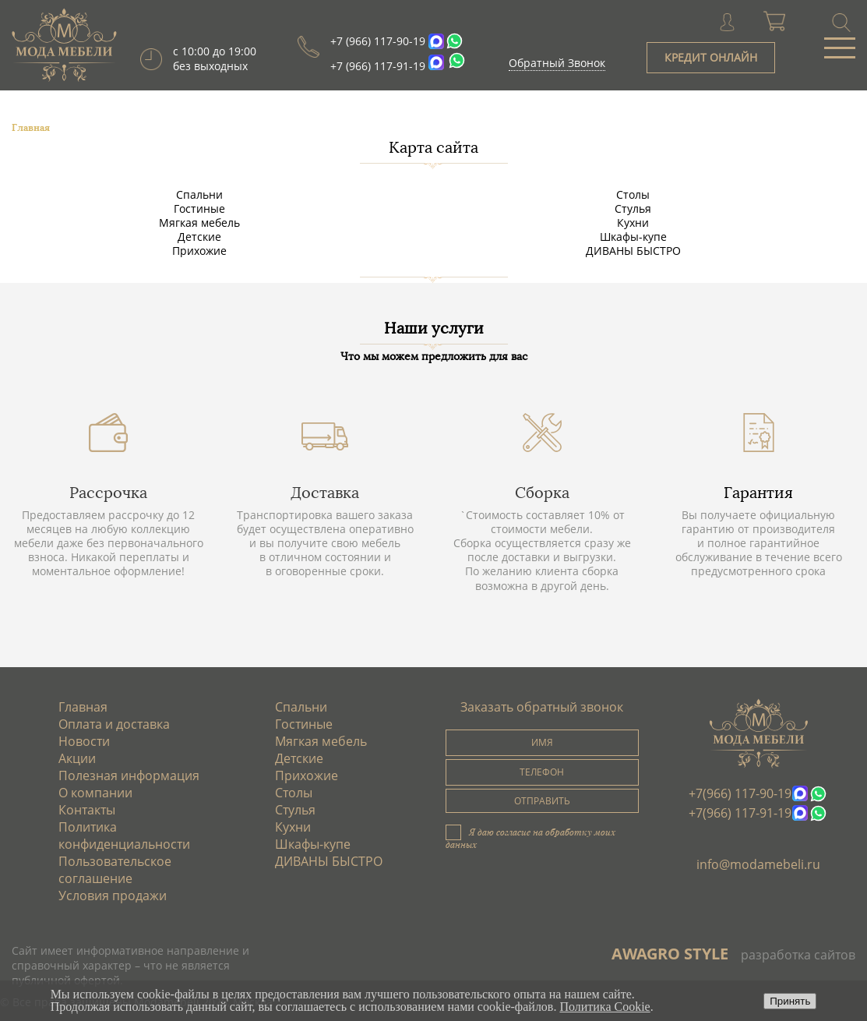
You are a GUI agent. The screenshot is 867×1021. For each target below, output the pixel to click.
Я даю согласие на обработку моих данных (530, 837)
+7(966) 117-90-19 (740, 793)
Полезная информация (128, 775)
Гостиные (199, 208)
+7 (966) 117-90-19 (377, 41)
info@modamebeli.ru (758, 864)
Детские (199, 236)
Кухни (633, 222)
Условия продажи (112, 895)
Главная (82, 706)
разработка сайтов (798, 954)
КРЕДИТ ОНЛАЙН (710, 57)
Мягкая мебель (199, 222)
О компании (95, 792)
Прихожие (199, 250)
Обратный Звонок (557, 62)
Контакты (86, 809)
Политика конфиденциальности (124, 835)
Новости (84, 741)
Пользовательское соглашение (114, 870)
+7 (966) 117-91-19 (377, 65)
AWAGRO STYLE (669, 953)
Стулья (633, 208)
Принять (790, 1001)
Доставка (325, 492)
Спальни (199, 194)
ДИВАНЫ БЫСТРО (633, 250)
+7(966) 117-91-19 (740, 812)
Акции (77, 758)
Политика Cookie (604, 1006)
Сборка (542, 492)
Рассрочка (108, 492)
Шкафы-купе (633, 236)
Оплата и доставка (114, 724)
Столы (633, 194)
